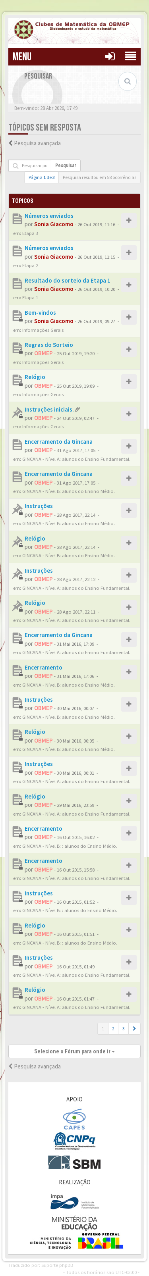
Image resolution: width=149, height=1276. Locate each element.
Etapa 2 (30, 265)
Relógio (35, 377)
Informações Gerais (43, 330)
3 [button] (123, 1029)
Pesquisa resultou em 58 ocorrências (99, 177)
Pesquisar (65, 165)
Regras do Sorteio (49, 344)
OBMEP (43, 353)
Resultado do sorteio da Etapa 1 (67, 280)
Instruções (39, 506)
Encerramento (43, 667)
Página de (42, 177)
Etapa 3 (30, 233)
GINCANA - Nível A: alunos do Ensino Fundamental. (76, 459)
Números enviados (49, 215)
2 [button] (113, 1029)
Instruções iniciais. (49, 409)
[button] (134, 1029)
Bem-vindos (40, 312)
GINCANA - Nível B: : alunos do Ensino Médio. (69, 846)
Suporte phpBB (57, 1265)
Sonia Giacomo (54, 224)
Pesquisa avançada (37, 143)
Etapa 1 (30, 297)
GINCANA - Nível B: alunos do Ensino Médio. (68, 491)
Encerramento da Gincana (59, 441)
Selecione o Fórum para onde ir (74, 1051)
